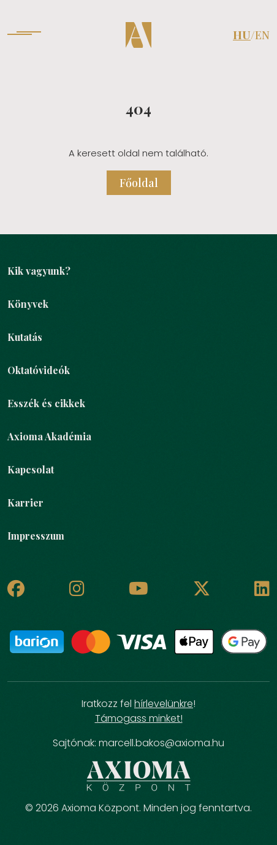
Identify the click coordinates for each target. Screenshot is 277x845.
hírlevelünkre (163, 704)
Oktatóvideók (38, 370)
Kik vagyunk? (38, 270)
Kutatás (24, 337)
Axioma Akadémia (49, 436)
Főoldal (139, 182)
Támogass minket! (139, 718)
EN (262, 35)
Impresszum (35, 535)
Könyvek (27, 303)
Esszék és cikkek (46, 403)
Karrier (25, 502)
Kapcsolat (30, 469)
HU (242, 35)
